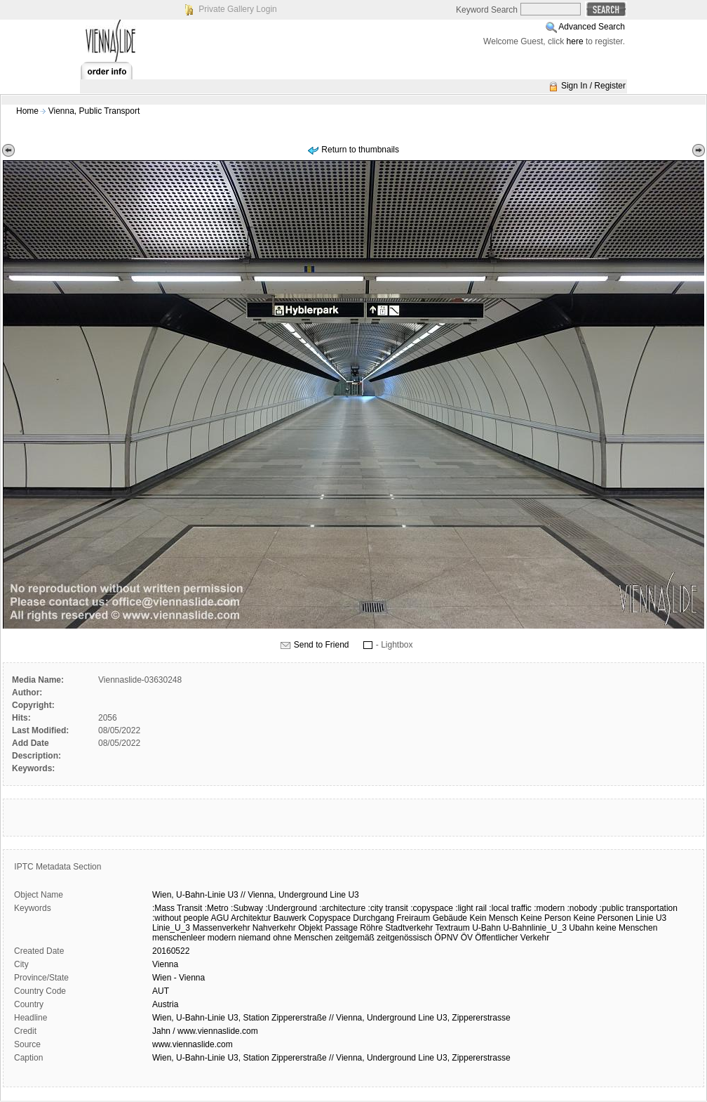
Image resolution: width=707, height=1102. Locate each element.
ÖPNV (446, 938)
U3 (232, 895)
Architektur (251, 918)
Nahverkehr (274, 928)
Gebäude (450, 918)
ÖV (467, 938)
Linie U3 (650, 918)
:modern (549, 908)
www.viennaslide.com (192, 1044)
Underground (303, 895)
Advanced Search (591, 27)
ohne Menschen (302, 938)
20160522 (170, 951)
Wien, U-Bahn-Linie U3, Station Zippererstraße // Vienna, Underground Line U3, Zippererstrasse (331, 1018)
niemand (254, 938)
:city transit (388, 908)
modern (222, 938)
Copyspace (330, 918)
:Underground (290, 908)
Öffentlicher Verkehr (512, 938)
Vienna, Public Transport (94, 111)
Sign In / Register (593, 86)
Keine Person (545, 918)
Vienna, (262, 895)
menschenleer (178, 938)
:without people (180, 918)
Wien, (163, 895)
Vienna (165, 964)
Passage (341, 928)
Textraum (452, 928)
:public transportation (639, 908)
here (575, 41)
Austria (165, 1004)
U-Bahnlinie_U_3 (535, 928)
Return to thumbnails (360, 150)
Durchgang (373, 918)
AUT (160, 991)
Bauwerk (290, 918)
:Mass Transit (177, 908)
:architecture (342, 908)
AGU (219, 918)
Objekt (310, 928)
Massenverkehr (221, 928)
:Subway (247, 908)
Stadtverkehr (409, 928)
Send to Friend (321, 645)
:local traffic (510, 908)
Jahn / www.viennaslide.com (205, 1031)
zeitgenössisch (404, 938)
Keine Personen (603, 918)
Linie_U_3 (171, 928)
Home (27, 111)
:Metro (217, 908)
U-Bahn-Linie (200, 895)
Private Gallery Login (237, 9)
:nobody (582, 908)
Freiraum (413, 918)
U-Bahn (486, 928)
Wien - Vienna (178, 978)
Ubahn (581, 928)
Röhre (371, 928)
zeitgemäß (355, 938)
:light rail (471, 908)
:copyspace (431, 908)
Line (338, 895)
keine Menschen (626, 928)
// (243, 895)
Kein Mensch (493, 918)
